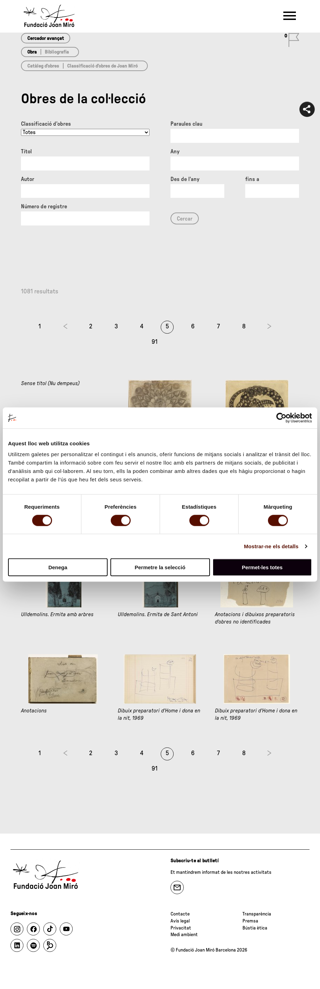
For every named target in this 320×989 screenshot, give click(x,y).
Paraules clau (186, 124)
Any (175, 151)
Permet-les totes (262, 567)
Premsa (250, 921)
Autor (27, 179)
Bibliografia (57, 52)
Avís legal (180, 921)
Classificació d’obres (46, 124)
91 (155, 342)
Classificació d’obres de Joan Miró (102, 66)
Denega (57, 567)
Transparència (256, 914)
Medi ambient (184, 934)
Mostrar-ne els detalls (271, 546)
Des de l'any (184, 179)
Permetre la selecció (159, 567)
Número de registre (44, 206)
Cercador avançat (45, 38)
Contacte (180, 914)
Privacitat (180, 928)
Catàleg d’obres (43, 66)
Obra (32, 52)
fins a (252, 179)
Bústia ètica (254, 928)
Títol (26, 151)
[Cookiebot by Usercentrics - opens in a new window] (281, 417)
